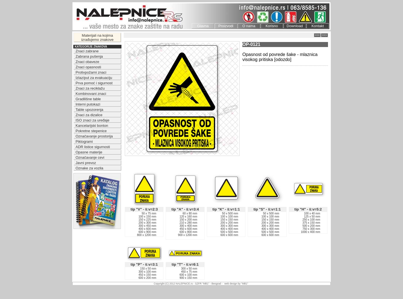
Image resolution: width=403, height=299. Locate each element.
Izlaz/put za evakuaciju (94, 78)
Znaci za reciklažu (90, 88)
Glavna (202, 26)
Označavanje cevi (90, 157)
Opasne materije (89, 152)
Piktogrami (84, 141)
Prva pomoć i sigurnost (94, 83)
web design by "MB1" (236, 283)
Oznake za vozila (89, 168)
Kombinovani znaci (91, 94)
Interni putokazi (88, 104)
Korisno (272, 26)
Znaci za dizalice (89, 115)
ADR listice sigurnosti (93, 147)
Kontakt (317, 26)
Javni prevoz (86, 163)
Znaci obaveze (87, 62)
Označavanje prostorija (94, 136)
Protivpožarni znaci (91, 72)
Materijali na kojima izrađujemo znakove (97, 37)
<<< (317, 35)
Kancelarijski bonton (92, 125)
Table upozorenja (89, 110)
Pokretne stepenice (91, 131)
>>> (324, 35)
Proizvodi (225, 26)
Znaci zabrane (87, 51)
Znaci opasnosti (88, 67)
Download (295, 26)
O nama (248, 26)
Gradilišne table (88, 99)
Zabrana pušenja (89, 56)
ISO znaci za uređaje (92, 120)
